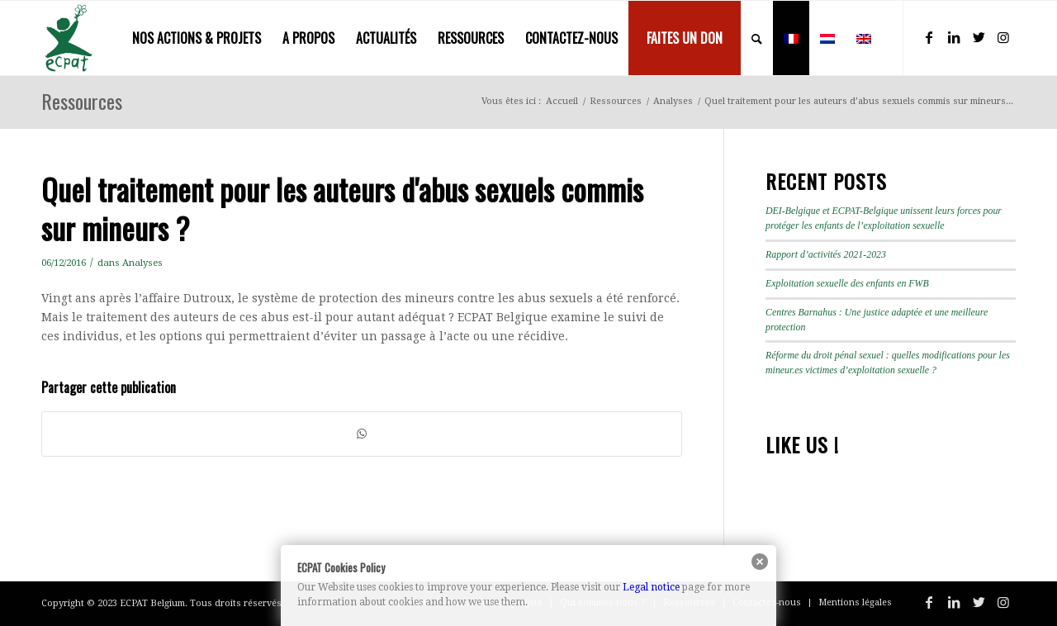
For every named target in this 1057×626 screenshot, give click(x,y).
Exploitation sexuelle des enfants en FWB (847, 283)
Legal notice (651, 587)
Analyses (142, 262)
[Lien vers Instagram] (1003, 37)
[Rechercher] (757, 38)
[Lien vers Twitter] (978, 37)
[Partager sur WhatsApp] (361, 434)
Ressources (81, 101)
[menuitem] (196, 38)
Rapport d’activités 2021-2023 (825, 254)
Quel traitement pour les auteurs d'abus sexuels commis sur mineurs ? (342, 208)
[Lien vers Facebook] (929, 37)
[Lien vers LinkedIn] (953, 37)
